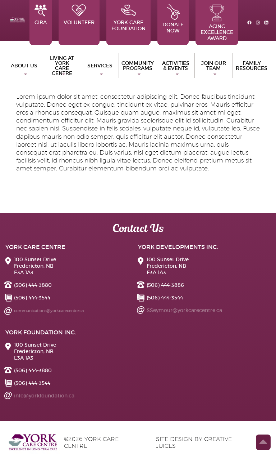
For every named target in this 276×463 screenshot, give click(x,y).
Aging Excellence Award (217, 22)
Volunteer (79, 15)
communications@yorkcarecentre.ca (49, 310)
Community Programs (137, 65)
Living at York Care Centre (62, 65)
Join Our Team (213, 65)
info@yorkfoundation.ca (44, 395)
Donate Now (173, 19)
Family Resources (251, 65)
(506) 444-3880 (33, 285)
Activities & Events (175, 65)
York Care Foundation (128, 18)
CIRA (40, 15)
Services (99, 65)
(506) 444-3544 (32, 297)
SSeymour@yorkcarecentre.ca (184, 310)
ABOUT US (24, 65)
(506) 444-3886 (165, 285)
